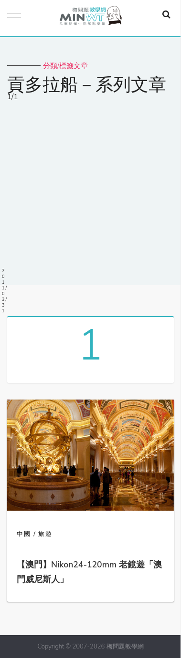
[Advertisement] (90, 196)
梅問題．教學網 (90, 18)
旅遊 (45, 534)
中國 (24, 534)
